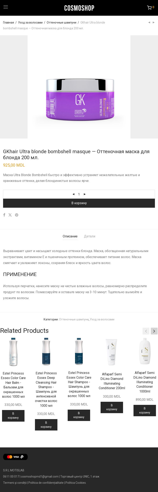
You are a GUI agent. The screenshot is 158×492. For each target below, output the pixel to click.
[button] (154, 331)
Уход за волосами (30, 22)
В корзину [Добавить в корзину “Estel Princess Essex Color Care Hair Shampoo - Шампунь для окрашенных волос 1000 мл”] (78, 415)
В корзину (79, 203)
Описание (70, 236)
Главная (8, 22)
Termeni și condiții (15, 482)
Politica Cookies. (75, 482)
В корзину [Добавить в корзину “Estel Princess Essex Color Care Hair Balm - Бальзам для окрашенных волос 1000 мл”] (13, 415)
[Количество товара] (79, 194)
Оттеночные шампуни (61, 22)
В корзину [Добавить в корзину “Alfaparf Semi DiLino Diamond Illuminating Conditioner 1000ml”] (144, 410)
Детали (89, 236)
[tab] (70, 236)
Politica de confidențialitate (46, 482)
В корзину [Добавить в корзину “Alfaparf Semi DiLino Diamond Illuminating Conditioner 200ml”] (111, 407)
